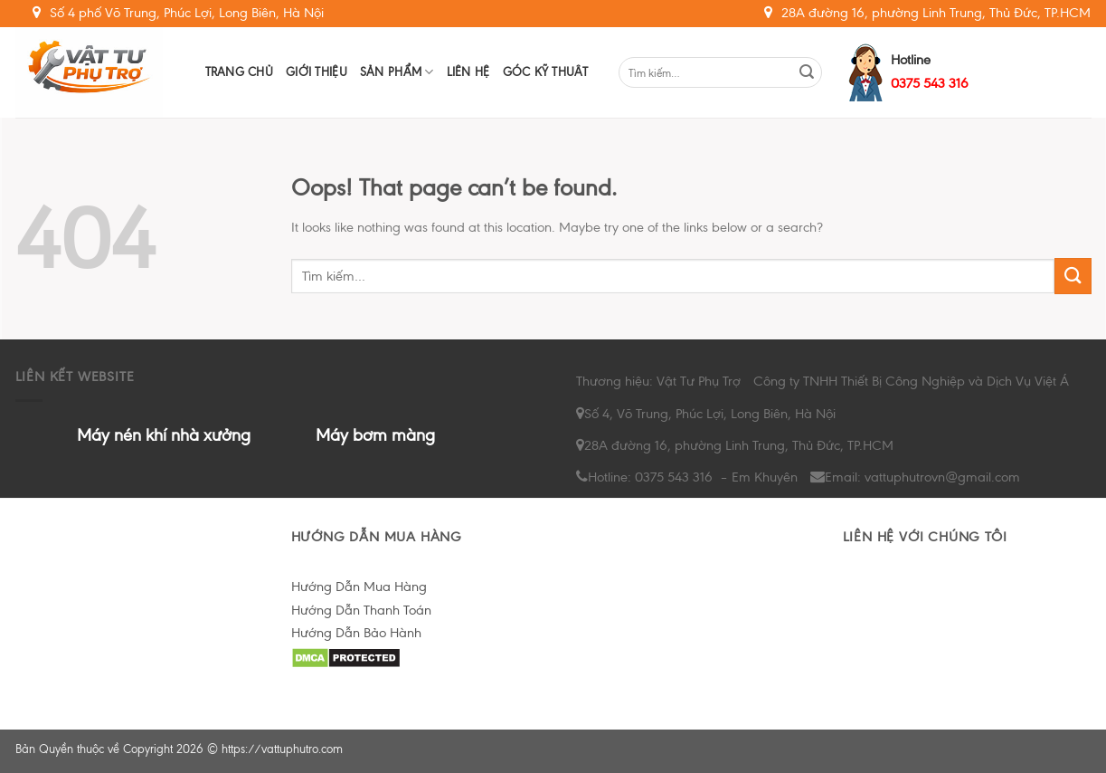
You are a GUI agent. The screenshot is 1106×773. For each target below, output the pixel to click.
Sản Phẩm (397, 72)
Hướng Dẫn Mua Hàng (359, 586)
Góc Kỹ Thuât (545, 72)
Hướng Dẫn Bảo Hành (356, 633)
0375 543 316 (930, 83)
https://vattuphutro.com (282, 749)
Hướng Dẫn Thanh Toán (361, 610)
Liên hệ (468, 72)
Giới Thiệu (316, 72)
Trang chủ (239, 72)
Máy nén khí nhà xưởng (164, 435)
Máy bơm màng (375, 435)
